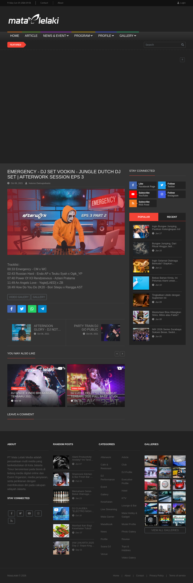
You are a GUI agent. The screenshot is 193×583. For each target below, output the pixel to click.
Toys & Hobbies (126, 548)
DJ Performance (108, 477)
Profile (104, 539)
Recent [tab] (172, 216)
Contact (44, 3)
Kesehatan (106, 501)
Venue (104, 554)
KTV (124, 498)
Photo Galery (129, 531)
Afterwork (106, 457)
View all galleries (165, 530)
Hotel (124, 490)
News (104, 531)
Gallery (39, 296)
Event (104, 486)
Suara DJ (106, 546)
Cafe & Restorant (106, 466)
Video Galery (19, 296)
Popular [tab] (144, 216)
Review (126, 539)
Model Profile (129, 524)
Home (116, 575)
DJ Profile (127, 472)
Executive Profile (127, 481)
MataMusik (107, 524)
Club (124, 464)
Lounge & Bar (129, 505)
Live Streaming (109, 509)
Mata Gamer (107, 516)
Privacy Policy (156, 575)
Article (125, 457)
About (60, 3)
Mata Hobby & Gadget (129, 515)
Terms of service (177, 575)
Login (181, 3)
